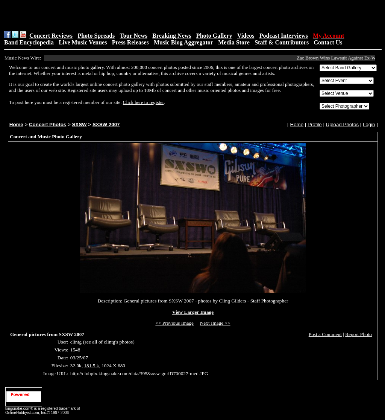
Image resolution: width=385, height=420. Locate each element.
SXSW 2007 (106, 124)
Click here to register (143, 102)
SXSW (79, 124)
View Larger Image (193, 312)
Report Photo (358, 334)
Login (369, 124)
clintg (76, 342)
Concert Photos (47, 124)
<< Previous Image (174, 323)
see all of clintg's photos (109, 342)
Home (16, 124)
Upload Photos (342, 124)
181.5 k (91, 365)
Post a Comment (325, 334)
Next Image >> (215, 323)
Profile (315, 124)
